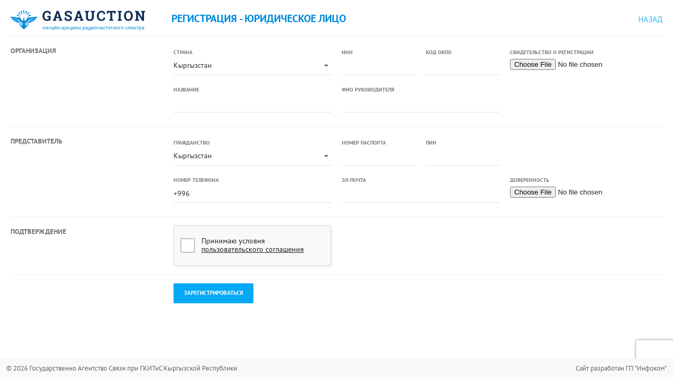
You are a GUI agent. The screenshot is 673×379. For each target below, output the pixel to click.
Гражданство (192, 142)
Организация (33, 50)
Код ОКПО (439, 52)
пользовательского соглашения (252, 249)
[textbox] (378, 66)
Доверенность (529, 180)
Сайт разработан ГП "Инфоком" (621, 368)
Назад (650, 19)
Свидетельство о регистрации (552, 52)
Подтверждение (38, 231)
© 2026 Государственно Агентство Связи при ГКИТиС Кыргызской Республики (121, 368)
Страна (183, 52)
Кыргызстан (193, 65)
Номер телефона (196, 180)
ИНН (347, 52)
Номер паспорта (364, 142)
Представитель (36, 141)
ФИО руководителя (368, 89)
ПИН (431, 142)
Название (186, 89)
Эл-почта (354, 180)
